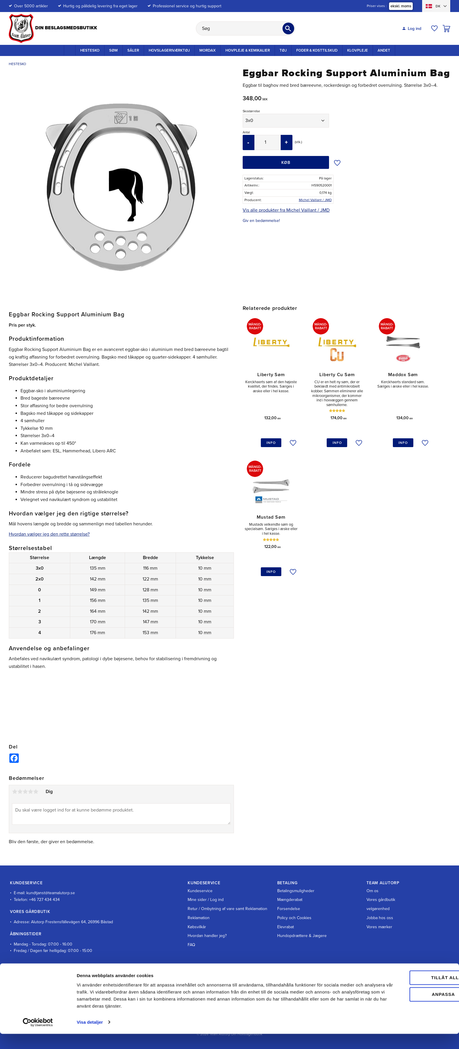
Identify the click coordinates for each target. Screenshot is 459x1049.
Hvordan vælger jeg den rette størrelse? (49, 534)
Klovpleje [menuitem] (357, 50)
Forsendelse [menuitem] (288, 908)
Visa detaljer (90, 1037)
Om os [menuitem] (372, 890)
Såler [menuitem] (133, 50)
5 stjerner (35, 791)
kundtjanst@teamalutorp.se (50, 892)
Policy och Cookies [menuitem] (294, 917)
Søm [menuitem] (113, 50)
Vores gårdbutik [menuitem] (380, 899)
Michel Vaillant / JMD (315, 200)
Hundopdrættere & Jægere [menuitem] (302, 935)
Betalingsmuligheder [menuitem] (295, 890)
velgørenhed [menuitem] (378, 908)
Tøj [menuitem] (283, 50)
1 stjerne (14, 791)
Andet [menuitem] (384, 50)
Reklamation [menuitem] (199, 917)
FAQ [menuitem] (191, 944)
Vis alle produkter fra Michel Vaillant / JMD (286, 210)
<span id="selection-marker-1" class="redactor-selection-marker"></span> (121, 701)
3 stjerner (25, 791)
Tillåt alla (409, 993)
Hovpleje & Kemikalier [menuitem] (247, 50)
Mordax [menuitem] (207, 50)
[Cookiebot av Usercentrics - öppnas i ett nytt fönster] (38, 1037)
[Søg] (288, 28)
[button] (434, 28)
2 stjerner (20, 791)
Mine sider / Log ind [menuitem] (206, 899)
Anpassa (410, 1009)
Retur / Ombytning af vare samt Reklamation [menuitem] (227, 908)
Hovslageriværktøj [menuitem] (169, 50)
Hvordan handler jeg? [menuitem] (207, 935)
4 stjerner (30, 791)
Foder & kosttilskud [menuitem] (317, 50)
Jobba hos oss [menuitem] (379, 917)
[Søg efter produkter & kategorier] (245, 28)
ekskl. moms (401, 6)
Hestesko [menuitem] (90, 50)
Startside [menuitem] (70, 50)
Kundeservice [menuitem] (200, 890)
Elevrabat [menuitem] (285, 926)
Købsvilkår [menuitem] (197, 926)
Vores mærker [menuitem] (379, 926)
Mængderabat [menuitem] (289, 899)
